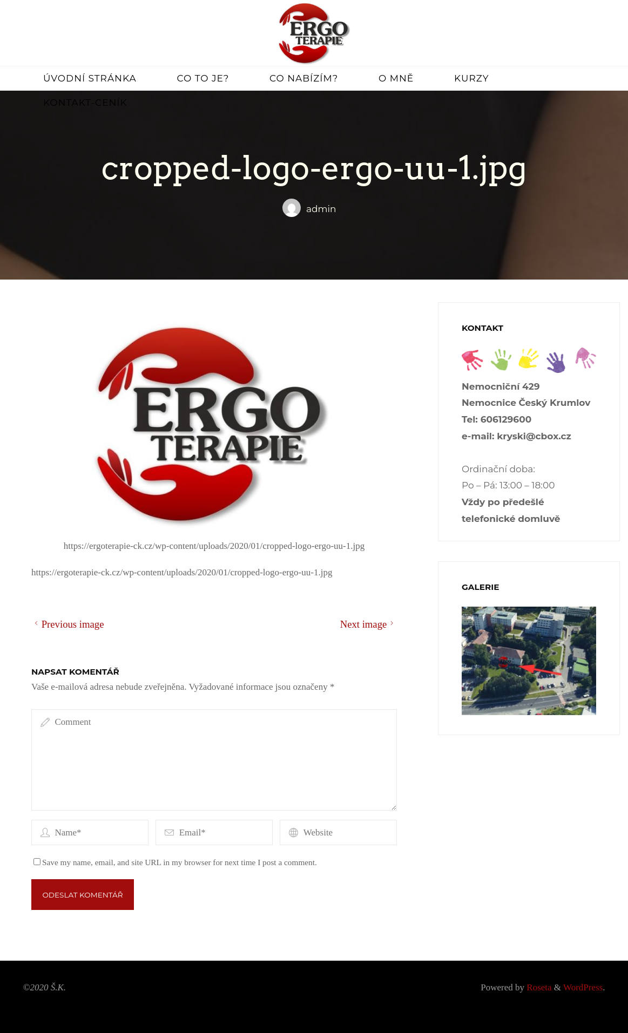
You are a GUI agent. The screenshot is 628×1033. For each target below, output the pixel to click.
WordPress (583, 987)
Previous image (67, 624)
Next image (368, 624)
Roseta (538, 987)
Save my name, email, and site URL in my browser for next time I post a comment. (175, 862)
